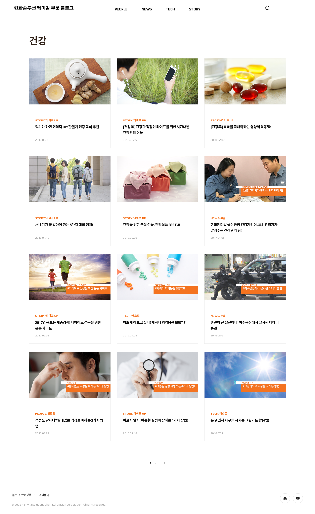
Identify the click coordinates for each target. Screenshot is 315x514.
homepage (285, 498)
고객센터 (43, 495)
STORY (194, 9)
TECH (170, 9)
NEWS (147, 9)
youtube (298, 498)
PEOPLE (121, 9)
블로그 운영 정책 (21, 495)
